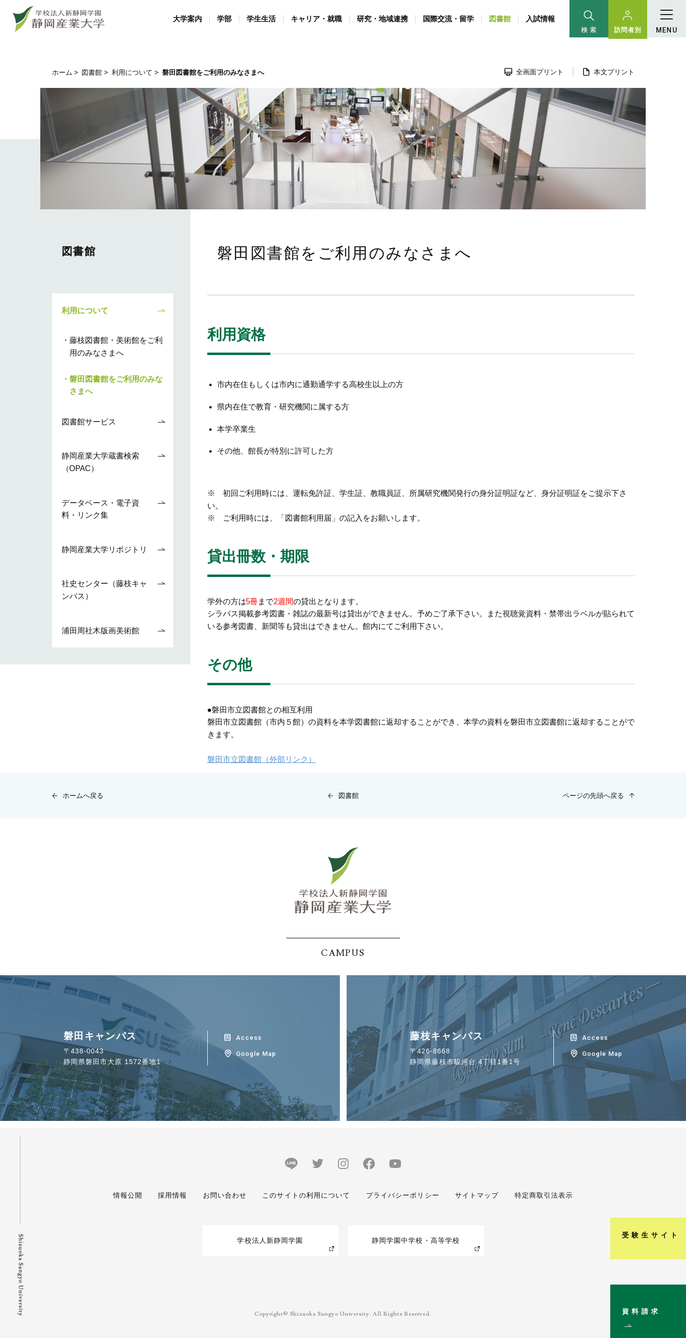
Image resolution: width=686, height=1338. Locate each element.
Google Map (256, 1053)
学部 (224, 19)
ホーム (62, 72)
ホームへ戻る (83, 795)
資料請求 (673, 1291)
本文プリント (614, 72)
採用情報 (172, 1195)
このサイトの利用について (306, 1195)
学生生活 (261, 19)
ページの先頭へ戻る (593, 795)
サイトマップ (477, 1195)
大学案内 (187, 19)
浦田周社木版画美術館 (100, 631)
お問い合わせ (224, 1195)
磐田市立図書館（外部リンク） (261, 759)
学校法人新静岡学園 (270, 1240)
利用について (132, 72)
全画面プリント (540, 72)
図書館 (500, 19)
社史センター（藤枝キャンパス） (104, 589)
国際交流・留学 (448, 19)
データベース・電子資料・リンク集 (100, 509)
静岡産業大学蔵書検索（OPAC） (100, 462)
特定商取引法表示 (544, 1195)
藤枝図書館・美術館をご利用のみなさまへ (116, 346)
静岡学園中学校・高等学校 (416, 1240)
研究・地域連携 (382, 19)
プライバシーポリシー (402, 1195)
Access (249, 1037)
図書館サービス (89, 422)
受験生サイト (673, 1191)
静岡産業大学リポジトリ (104, 549)
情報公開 (127, 1195)
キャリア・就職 (316, 19)
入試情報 (540, 19)
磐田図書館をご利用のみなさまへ (116, 385)
